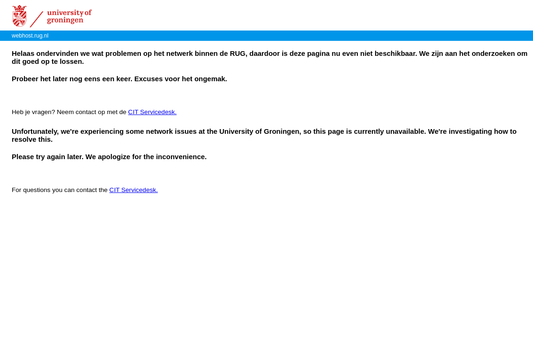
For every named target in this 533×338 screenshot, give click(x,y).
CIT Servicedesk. (152, 111)
